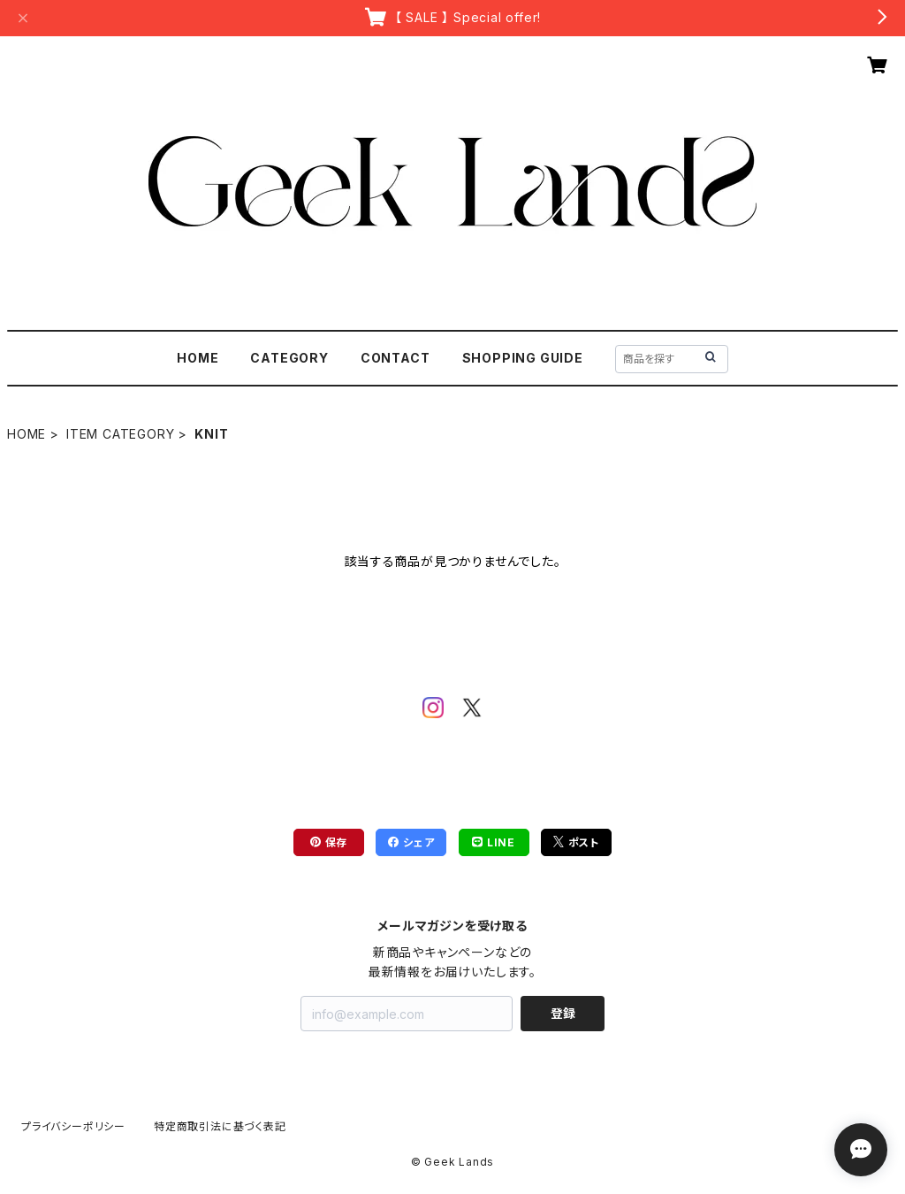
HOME (197, 357)
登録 (563, 1013)
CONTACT (395, 357)
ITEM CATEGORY (120, 433)
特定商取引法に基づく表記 (220, 1126)
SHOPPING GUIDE (522, 357)
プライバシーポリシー (73, 1126)
